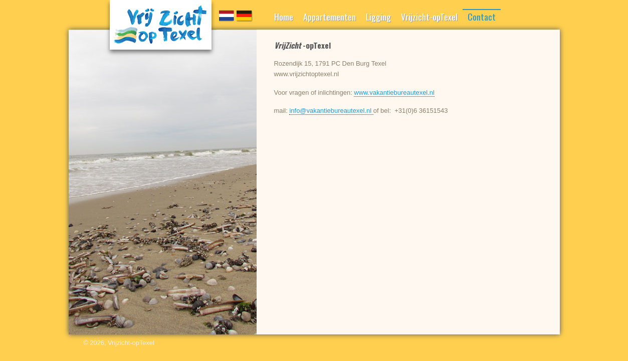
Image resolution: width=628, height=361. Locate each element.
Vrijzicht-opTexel (429, 16)
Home (283, 16)
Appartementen (329, 16)
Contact (482, 16)
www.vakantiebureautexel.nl (394, 92)
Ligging (378, 16)
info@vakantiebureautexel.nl (331, 110)
